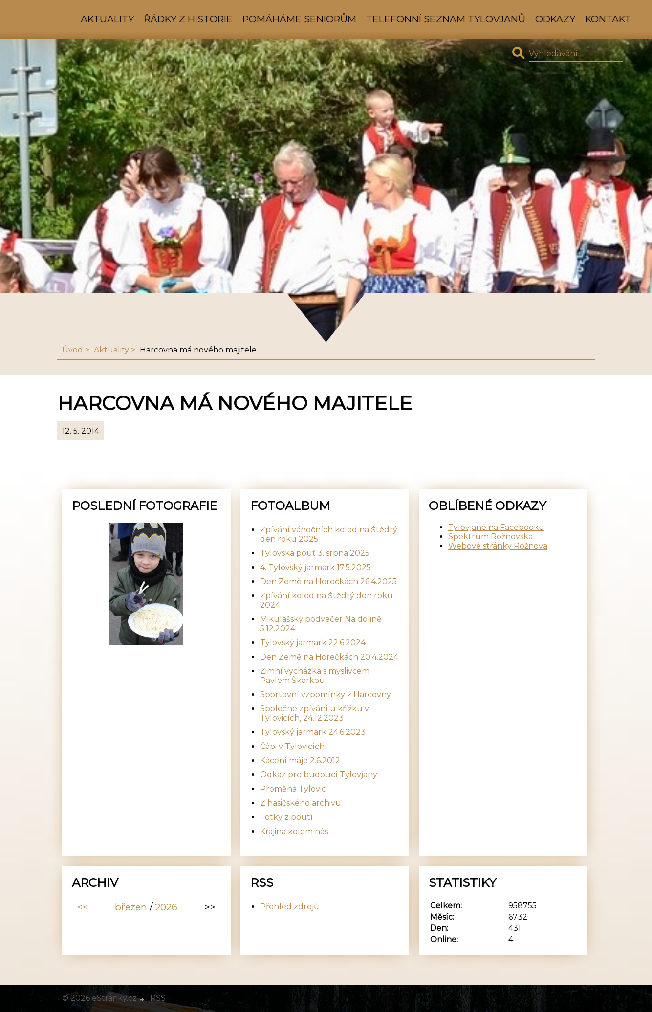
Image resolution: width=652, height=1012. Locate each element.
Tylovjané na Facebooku (496, 527)
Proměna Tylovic (293, 788)
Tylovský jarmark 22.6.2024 (313, 642)
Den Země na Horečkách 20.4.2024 (329, 656)
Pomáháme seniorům (299, 18)
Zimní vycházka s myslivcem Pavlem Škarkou (314, 675)
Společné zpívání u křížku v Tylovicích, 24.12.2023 (314, 713)
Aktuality (107, 18)
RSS (158, 998)
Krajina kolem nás (294, 831)
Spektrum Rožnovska (490, 536)
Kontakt (608, 18)
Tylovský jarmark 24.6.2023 (313, 732)
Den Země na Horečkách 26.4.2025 (328, 581)
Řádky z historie (188, 18)
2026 (166, 907)
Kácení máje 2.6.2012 (300, 760)
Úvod (72, 349)
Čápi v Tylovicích (292, 746)
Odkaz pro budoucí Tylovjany (318, 774)
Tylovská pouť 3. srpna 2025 (314, 553)
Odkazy (555, 18)
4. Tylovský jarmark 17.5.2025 (315, 567)
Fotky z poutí (286, 817)
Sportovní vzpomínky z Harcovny (325, 694)
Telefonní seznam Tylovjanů (445, 18)
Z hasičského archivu (300, 803)
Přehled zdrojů (289, 906)
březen (131, 907)
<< (82, 907)
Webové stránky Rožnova (497, 545)
